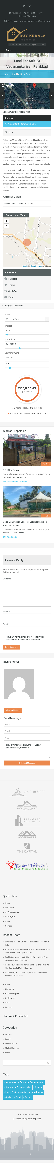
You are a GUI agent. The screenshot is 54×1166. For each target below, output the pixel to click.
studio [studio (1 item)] (8, 1097)
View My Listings (13, 710)
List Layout (9, 908)
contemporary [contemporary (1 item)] (36, 1082)
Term (7, 315)
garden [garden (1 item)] (38, 1087)
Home (5, 74)
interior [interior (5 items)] (23, 1092)
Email (9, 297)
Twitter (9, 285)
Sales (7, 1053)
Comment (8, 579)
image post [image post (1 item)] (10, 1092)
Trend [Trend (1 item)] (18, 1097)
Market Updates (12, 1048)
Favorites (15, 13)
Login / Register (27, 16)
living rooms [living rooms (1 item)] (37, 1092)
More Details (19, 477)
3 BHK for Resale (11, 470)
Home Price (10, 339)
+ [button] (6, 221)
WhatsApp (11, 291)
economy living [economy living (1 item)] (24, 1087)
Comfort (8, 1034)
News (7, 921)
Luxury (8, 1039)
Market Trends (11, 1043)
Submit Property (33, 13)
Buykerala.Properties (32, 1119)
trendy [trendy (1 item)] (28, 1097)
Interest (8, 326)
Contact (8, 926)
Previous (2, 95)
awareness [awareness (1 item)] (10, 1082)
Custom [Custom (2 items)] (9, 1087)
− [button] (6, 226)
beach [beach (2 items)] (23, 1082)
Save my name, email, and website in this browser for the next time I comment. (25, 638)
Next (51, 95)
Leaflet (25, 266)
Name (6, 611)
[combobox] (27, 319)
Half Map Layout (12, 912)
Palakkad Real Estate (22, 74)
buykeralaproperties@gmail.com (35, 21)
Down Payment (12, 353)
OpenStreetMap (36, 266)
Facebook (10, 279)
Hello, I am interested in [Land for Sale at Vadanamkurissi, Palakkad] (27, 750)
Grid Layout (10, 917)
